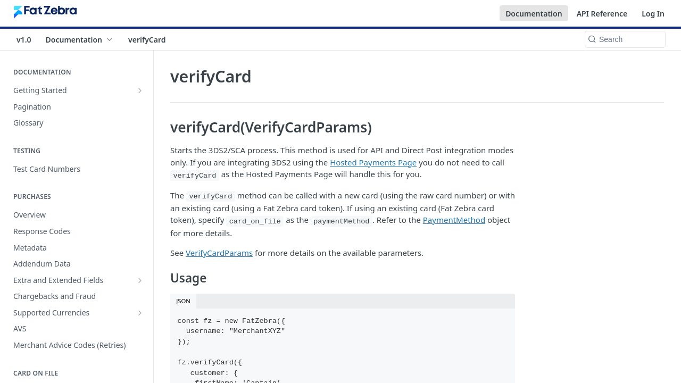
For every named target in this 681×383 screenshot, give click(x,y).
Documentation (533, 14)
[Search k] (625, 39)
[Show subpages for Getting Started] (140, 90)
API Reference (602, 14)
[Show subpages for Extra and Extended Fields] (140, 280)
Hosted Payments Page (373, 162)
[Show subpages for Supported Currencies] (140, 313)
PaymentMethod (454, 219)
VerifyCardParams (219, 252)
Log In (653, 14)
